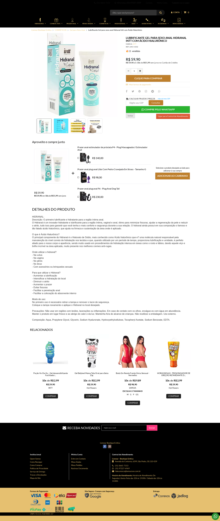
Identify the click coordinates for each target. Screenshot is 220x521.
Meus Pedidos (76, 474)
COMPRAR (50, 405)
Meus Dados (76, 471)
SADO (135, 30)
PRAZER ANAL (72, 30)
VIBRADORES (40, 30)
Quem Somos (35, 468)
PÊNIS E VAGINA (88, 30)
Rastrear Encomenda (79, 478)
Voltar (130, 125)
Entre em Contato (78, 468)
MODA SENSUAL (121, 30)
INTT (134, 53)
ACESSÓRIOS (163, 30)
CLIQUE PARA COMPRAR (148, 87)
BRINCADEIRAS (179, 30)
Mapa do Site (35, 487)
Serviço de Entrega (37, 481)
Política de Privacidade (39, 478)
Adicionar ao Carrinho (172, 185)
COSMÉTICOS (105, 30)
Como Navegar (36, 471)
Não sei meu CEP (164, 108)
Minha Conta (162, 3)
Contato (149, 3)
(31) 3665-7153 (102, 3)
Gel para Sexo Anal (77, 39)
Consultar (156, 112)
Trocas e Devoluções (38, 484)
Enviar (152, 437)
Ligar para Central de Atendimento (173, 125)
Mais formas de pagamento (138, 94)
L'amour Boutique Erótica (41, 39)
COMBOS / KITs (56, 30)
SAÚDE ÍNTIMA (148, 30)
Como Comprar (36, 474)
